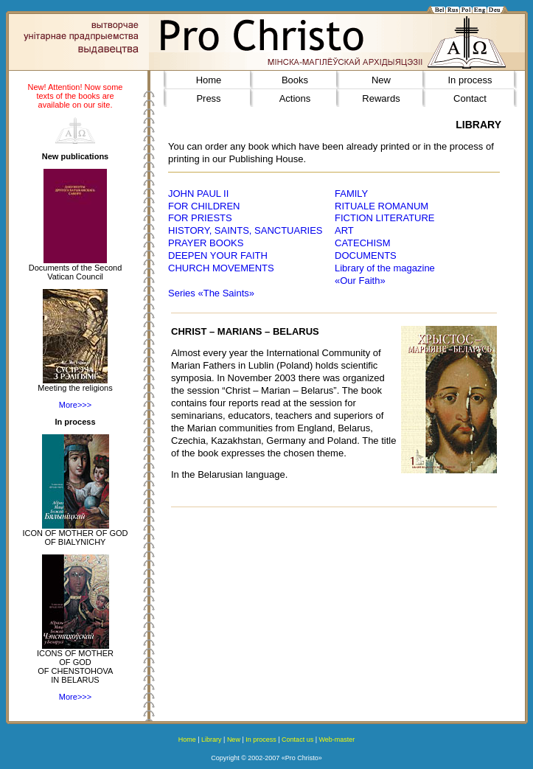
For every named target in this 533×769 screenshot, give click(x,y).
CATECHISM (363, 242)
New (381, 80)
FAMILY (351, 193)
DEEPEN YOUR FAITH (218, 255)
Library (211, 739)
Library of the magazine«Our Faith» (385, 274)
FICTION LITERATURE (385, 217)
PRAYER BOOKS (205, 242)
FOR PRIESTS (200, 217)
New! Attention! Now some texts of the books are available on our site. (74, 96)
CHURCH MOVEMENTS (221, 268)
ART (344, 230)
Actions (295, 98)
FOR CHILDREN (204, 206)
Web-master (336, 739)
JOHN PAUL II (198, 193)
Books (295, 80)
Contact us (297, 739)
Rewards (381, 98)
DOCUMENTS (366, 255)
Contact (470, 98)
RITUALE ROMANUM (381, 206)
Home (209, 80)
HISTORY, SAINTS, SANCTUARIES (245, 230)
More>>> (75, 404)
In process (470, 80)
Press (208, 98)
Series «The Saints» (211, 293)
